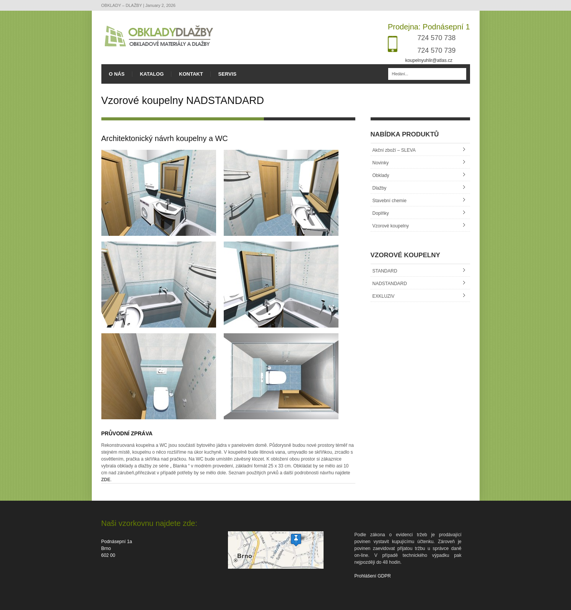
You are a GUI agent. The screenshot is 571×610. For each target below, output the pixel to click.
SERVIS (227, 74)
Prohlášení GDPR (373, 576)
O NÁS (117, 74)
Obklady (381, 175)
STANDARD (385, 271)
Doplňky (381, 213)
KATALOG (152, 74)
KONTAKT (191, 74)
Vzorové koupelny (391, 226)
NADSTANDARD (390, 283)
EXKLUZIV (384, 296)
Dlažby (380, 188)
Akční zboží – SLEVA (394, 150)
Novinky (381, 162)
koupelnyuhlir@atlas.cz (428, 60)
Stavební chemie (390, 200)
